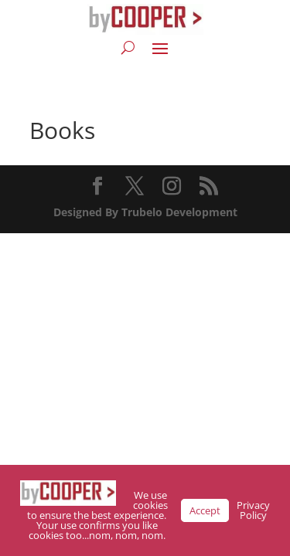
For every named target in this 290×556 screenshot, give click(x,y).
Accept (204, 510)
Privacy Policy (253, 510)
